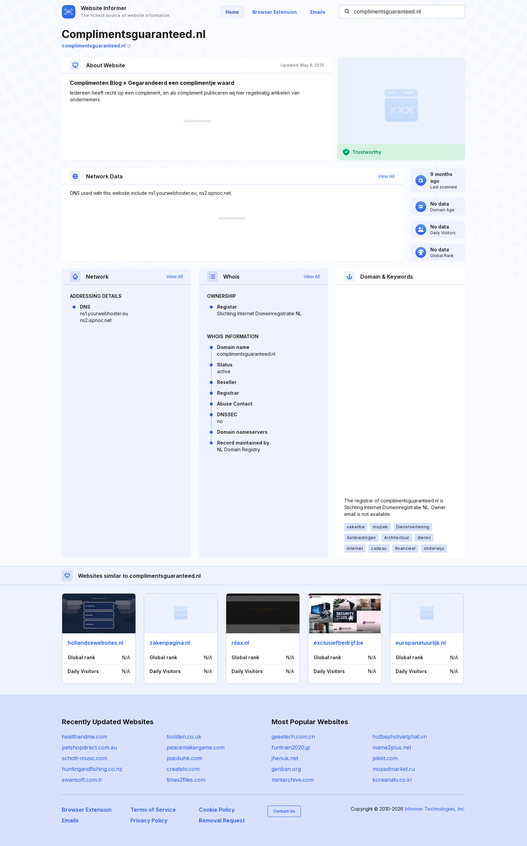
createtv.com (183, 769)
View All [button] (386, 176)
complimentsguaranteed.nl (96, 45)
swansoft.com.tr (82, 779)
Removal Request (222, 820)
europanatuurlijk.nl (421, 642)
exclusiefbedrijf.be (338, 642)
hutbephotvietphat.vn (399, 736)
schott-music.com (84, 758)
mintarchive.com (293, 779)
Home (232, 12)
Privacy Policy (148, 820)
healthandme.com (84, 736)
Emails (317, 12)
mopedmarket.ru (393, 769)
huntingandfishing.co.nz (92, 769)
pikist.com (385, 758)
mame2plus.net (391, 747)
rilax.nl (240, 642)
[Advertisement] (197, 140)
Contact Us (284, 811)
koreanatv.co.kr (392, 779)
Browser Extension (274, 12)
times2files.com (186, 779)
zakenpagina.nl (170, 642)
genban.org (286, 769)
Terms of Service (153, 809)
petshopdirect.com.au (89, 747)
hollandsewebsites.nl (95, 642)
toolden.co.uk (184, 736)
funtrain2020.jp (291, 747)
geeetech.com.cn (293, 736)
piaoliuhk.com (184, 758)
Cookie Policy (217, 809)
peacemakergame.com (196, 747)
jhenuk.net (285, 758)
